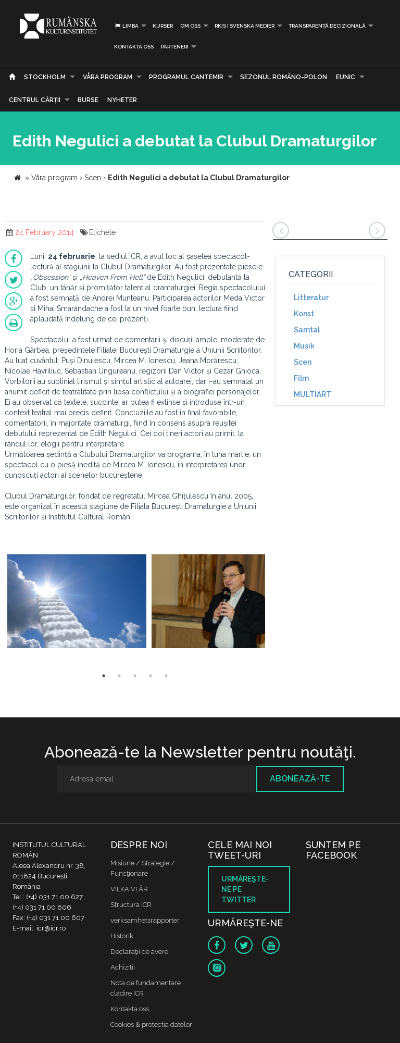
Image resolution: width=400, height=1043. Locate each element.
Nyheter (122, 100)
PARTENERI (175, 46)
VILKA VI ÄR (129, 889)
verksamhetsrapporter (145, 920)
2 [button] (119, 675)
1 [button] (103, 675)
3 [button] (135, 675)
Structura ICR (131, 905)
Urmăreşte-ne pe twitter (245, 889)
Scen (302, 362)
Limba (126, 26)
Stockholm (45, 77)
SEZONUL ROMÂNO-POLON (283, 77)
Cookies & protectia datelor (151, 1024)
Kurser (163, 26)
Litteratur (311, 297)
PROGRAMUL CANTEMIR (186, 77)
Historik (121, 936)
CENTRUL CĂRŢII (34, 100)
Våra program (107, 77)
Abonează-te (300, 779)
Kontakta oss (134, 46)
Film (301, 378)
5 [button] (166, 675)
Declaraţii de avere (139, 951)
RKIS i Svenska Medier (244, 26)
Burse (88, 100)
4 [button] (150, 675)
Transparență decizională (327, 26)
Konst (304, 313)
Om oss (190, 26)
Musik (304, 346)
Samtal (307, 330)
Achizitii (122, 967)
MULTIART (312, 394)
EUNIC (345, 77)
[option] (77, 602)
